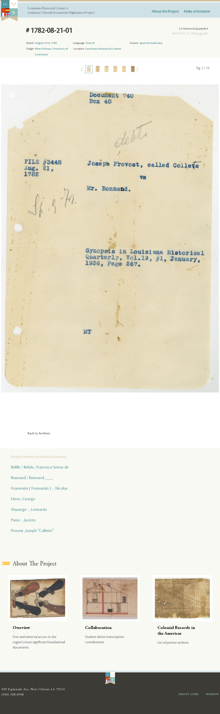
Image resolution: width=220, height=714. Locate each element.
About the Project (165, 11)
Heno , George (23, 499)
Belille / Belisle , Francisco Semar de (40, 467)
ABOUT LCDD (188, 694)
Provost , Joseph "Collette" (32, 530)
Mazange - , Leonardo (29, 509)
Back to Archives (39, 433)
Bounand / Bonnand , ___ (32, 478)
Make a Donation (197, 11)
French (90, 43)
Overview (21, 628)
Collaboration (98, 628)
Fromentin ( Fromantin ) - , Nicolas (39, 488)
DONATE (212, 694)
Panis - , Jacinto (23, 520)
